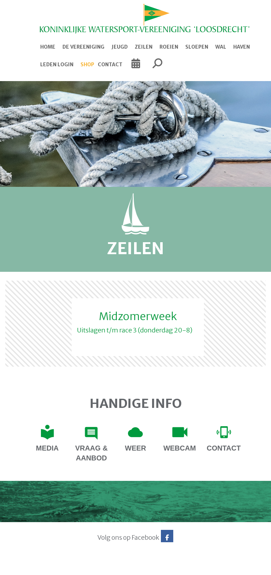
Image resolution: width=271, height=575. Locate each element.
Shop (87, 64)
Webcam (179, 448)
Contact (110, 64)
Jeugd (120, 47)
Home (47, 47)
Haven (241, 47)
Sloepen (196, 47)
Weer (135, 448)
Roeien (168, 47)
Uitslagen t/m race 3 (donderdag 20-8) (134, 330)
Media (47, 448)
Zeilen (143, 47)
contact (224, 448)
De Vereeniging (83, 47)
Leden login (56, 64)
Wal (220, 47)
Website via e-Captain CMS (27, 567)
